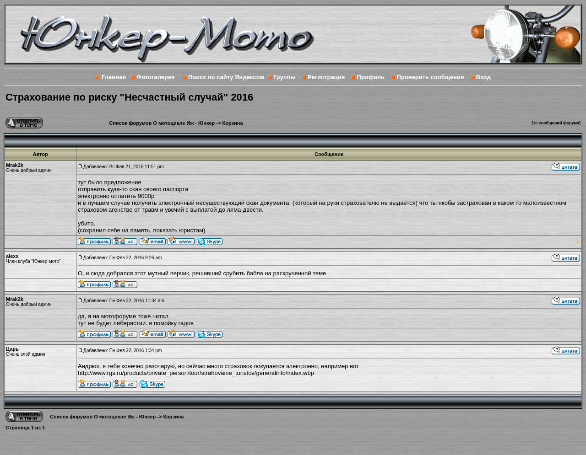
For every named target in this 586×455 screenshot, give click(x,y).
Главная (114, 77)
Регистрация (326, 77)
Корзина (232, 123)
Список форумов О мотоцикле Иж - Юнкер (162, 123)
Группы (284, 77)
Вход (483, 77)
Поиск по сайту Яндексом (226, 77)
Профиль (371, 77)
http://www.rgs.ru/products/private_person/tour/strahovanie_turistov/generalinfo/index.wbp (196, 372)
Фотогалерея (155, 77)
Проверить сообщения (430, 77)
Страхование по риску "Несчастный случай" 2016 (129, 97)
